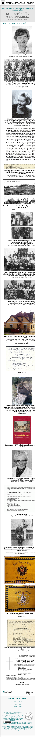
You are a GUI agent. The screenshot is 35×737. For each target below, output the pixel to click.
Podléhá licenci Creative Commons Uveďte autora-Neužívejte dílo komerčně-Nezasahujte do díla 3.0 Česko (17, 723)
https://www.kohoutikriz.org (23, 730)
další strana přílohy (29, 692)
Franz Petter (18, 275)
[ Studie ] (22, 701)
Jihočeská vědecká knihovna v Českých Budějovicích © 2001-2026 (13, 712)
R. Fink (13, 209)
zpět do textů (8, 692)
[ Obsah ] (15, 704)
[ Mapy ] (20, 704)
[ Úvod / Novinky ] (15, 701)
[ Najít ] (15, 706)
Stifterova (8, 410)
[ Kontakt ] (19, 706)
